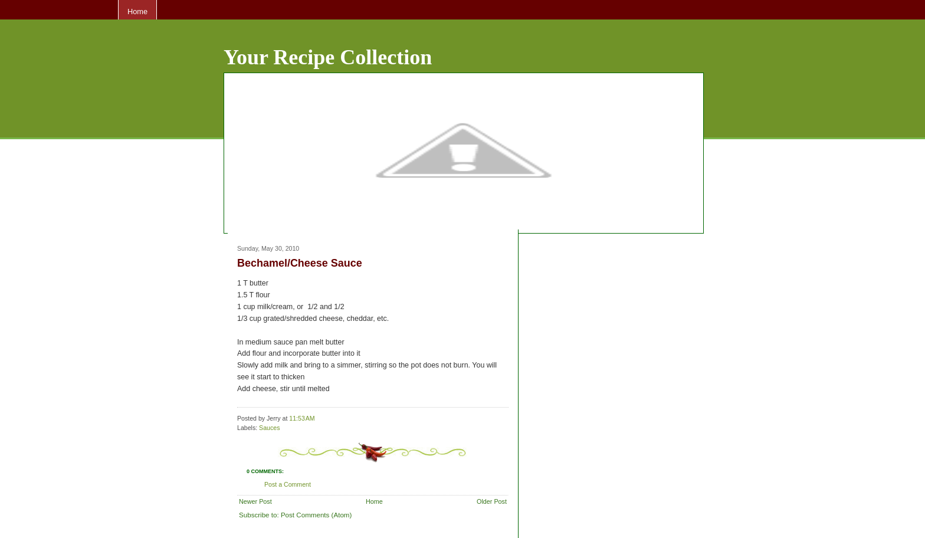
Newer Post (255, 501)
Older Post (492, 501)
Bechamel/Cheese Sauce (299, 263)
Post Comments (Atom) (316, 515)
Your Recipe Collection (328, 57)
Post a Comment (287, 484)
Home (137, 11)
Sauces (269, 427)
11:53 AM (301, 418)
